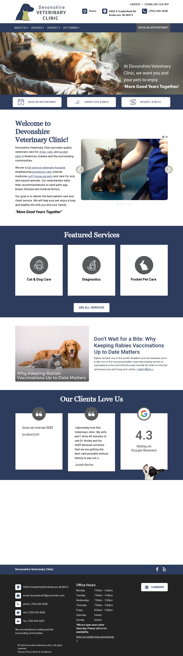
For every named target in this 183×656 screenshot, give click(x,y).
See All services (91, 307)
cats (50, 151)
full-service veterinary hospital (45, 167)
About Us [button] (21, 27)
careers (154, 587)
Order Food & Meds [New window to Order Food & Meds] (91, 102)
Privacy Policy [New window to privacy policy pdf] (24, 652)
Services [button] (37, 27)
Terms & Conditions (42, 652)
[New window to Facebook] (157, 570)
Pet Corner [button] (71, 27)
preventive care (42, 171)
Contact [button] (53, 27)
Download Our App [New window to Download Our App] (157, 4)
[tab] (117, 204)
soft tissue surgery (40, 176)
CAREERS (135, 4)
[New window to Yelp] (164, 570)
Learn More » (145, 369)
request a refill (145, 102)
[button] (163, 137)
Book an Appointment (153, 27)
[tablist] (124, 204)
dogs (42, 151)
